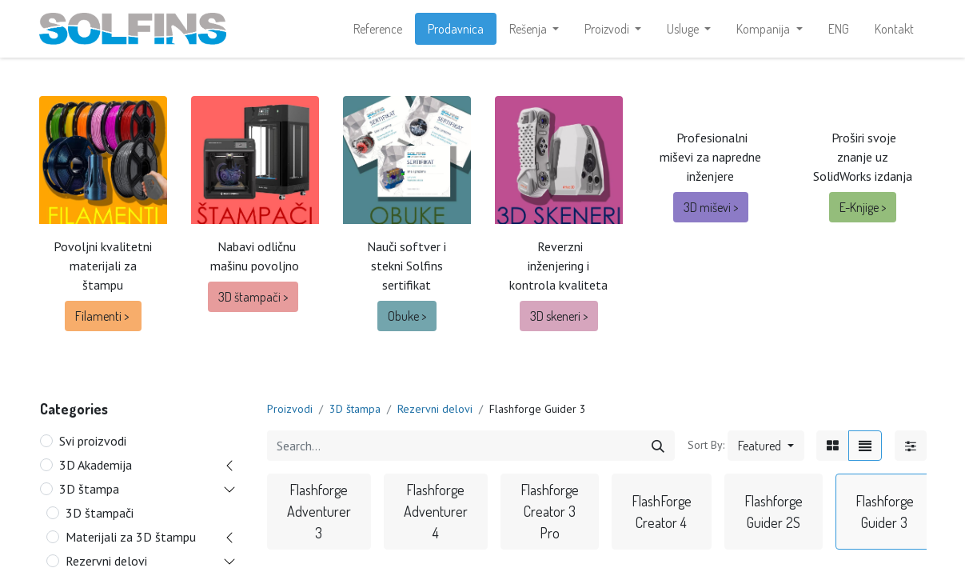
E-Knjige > (862, 207)
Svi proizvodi (92, 441)
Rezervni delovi (106, 561)
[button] (766, 445)
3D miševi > (711, 207)
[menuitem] (378, 29)
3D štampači (100, 513)
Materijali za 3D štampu (131, 537)
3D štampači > (253, 297)
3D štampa (89, 489)
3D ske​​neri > (559, 316)
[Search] (658, 445)
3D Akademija (95, 465)
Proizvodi (290, 409)
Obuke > (407, 316)
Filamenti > (103, 316)
